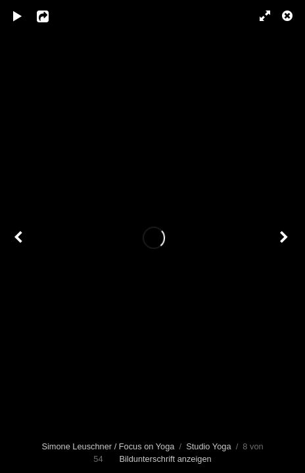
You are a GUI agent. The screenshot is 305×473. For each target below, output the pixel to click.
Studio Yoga (208, 446)
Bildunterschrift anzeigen (165, 459)
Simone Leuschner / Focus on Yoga (107, 446)
